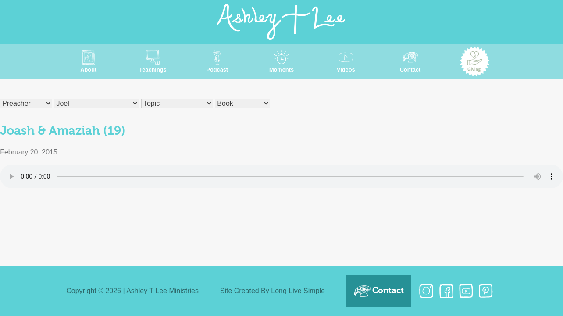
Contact (378, 291)
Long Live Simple (298, 290)
